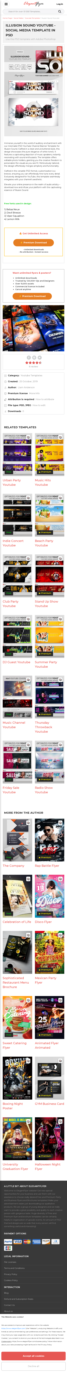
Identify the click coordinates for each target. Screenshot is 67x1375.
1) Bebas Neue (12, 209)
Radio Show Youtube (44, 790)
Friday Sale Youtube (11, 790)
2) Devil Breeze (12, 212)
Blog (6, 1293)
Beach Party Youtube (44, 543)
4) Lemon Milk (11, 219)
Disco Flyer (43, 922)
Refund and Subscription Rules (18, 1299)
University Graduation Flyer (15, 1167)
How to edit (38, 405)
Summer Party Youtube (46, 664)
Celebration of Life (17, 922)
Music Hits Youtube (43, 482)
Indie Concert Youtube (13, 543)
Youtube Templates (31, 375)
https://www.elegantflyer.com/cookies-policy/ (29, 1341)
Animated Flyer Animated (47, 1045)
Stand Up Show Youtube (46, 604)
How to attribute (45, 399)
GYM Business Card (49, 1104)
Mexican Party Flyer (45, 980)
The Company (13, 866)
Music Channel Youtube (14, 725)
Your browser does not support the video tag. (33, 328)
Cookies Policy (11, 1280)
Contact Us (9, 1305)
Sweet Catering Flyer (15, 1045)
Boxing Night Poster (13, 1106)
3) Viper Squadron (14, 216)
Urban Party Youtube (12, 482)
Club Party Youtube (10, 604)
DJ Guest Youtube (16, 662)
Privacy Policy (10, 1274)
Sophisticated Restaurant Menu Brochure (16, 982)
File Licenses (10, 1262)
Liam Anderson (26, 387)
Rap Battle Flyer (47, 866)
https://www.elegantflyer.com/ (13, 1328)
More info (34, 393)
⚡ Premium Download (33, 242)
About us (8, 1311)
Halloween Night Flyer (48, 1167)
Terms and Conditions (14, 1268)
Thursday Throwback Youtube (43, 727)
